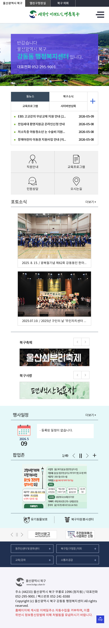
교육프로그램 (30, 106)
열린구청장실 (38, 3)
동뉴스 (30, 96)
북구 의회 (63, 3)
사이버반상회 (68, 106)
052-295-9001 (44, 67)
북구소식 (68, 96)
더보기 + (90, 202)
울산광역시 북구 (12, 3)
